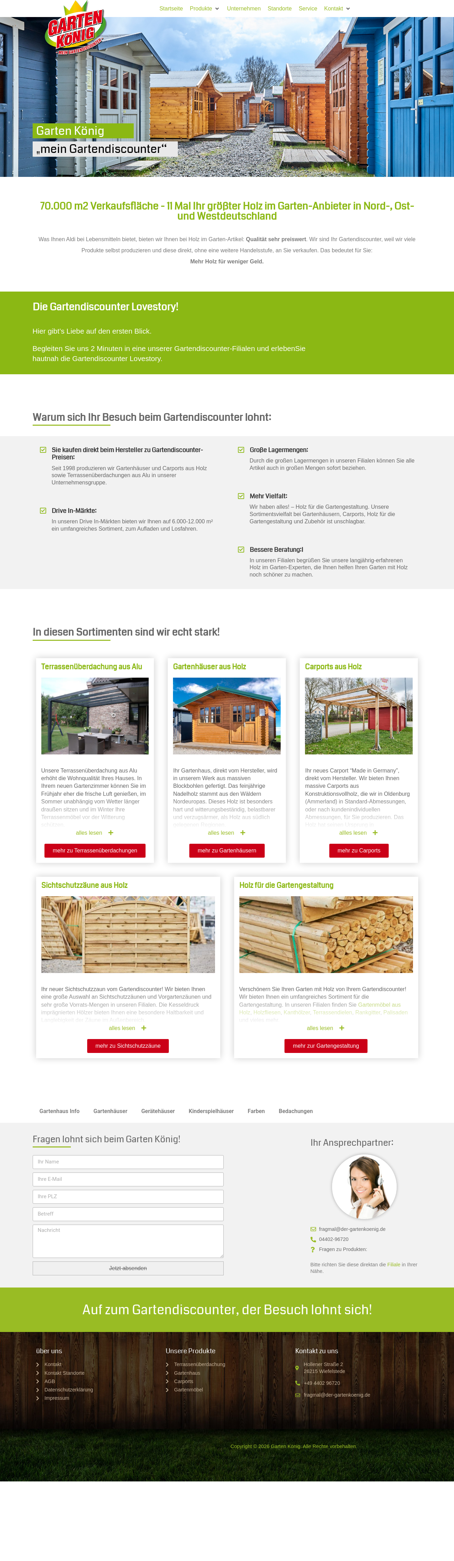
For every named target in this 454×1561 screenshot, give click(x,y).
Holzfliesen (266, 1012)
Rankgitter (367, 1012)
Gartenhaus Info (60, 1111)
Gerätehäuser (158, 1111)
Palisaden (395, 1012)
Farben (256, 1111)
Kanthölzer (297, 1012)
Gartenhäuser (110, 1111)
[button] (205, 8)
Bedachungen (296, 1111)
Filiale (394, 1264)
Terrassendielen (332, 1012)
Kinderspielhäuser (211, 1111)
